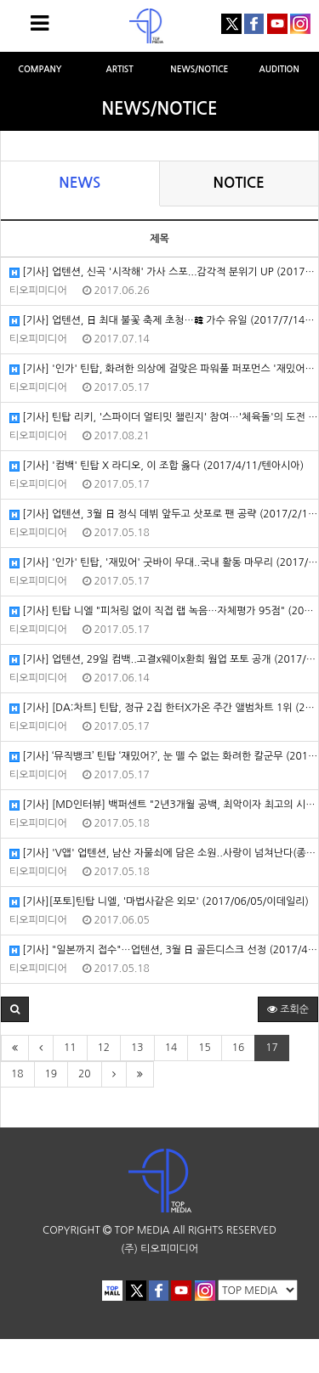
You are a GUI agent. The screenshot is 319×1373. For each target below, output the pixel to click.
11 (70, 1047)
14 (171, 1047)
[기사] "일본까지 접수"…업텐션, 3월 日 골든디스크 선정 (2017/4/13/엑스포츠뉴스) (163, 950)
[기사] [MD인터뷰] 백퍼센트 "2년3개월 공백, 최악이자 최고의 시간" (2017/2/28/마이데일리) (163, 805)
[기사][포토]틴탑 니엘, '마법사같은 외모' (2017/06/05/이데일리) (159, 901)
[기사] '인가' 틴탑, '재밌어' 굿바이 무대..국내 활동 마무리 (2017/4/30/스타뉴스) (163, 562)
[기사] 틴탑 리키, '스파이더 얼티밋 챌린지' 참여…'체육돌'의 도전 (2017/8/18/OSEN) (163, 417)
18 (17, 1074)
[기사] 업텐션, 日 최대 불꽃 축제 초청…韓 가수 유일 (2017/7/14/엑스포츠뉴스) (163, 320)
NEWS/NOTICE (199, 69)
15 (204, 1047)
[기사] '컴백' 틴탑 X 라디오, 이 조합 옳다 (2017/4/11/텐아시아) (156, 466)
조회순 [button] (288, 1009)
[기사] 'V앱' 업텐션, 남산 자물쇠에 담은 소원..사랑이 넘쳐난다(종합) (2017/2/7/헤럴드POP (163, 853)
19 (51, 1074)
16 (238, 1047)
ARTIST (119, 69)
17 (271, 1047)
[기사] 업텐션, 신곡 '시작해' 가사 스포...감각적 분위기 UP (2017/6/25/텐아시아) (163, 272)
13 (137, 1047)
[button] (15, 1009)
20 (84, 1074)
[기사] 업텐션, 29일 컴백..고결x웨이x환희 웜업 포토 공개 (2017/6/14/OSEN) (163, 659)
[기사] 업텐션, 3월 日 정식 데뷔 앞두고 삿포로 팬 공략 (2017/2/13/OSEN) (163, 514)
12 (104, 1047)
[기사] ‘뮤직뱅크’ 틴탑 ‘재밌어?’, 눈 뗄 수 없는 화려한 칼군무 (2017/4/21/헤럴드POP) (163, 756)
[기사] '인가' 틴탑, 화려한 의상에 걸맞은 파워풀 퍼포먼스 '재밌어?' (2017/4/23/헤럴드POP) (163, 369)
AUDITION (279, 69)
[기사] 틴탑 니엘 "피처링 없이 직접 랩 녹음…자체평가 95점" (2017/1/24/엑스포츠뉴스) (163, 611)
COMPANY (39, 69)
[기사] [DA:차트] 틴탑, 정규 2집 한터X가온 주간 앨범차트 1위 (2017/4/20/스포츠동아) (163, 708)
